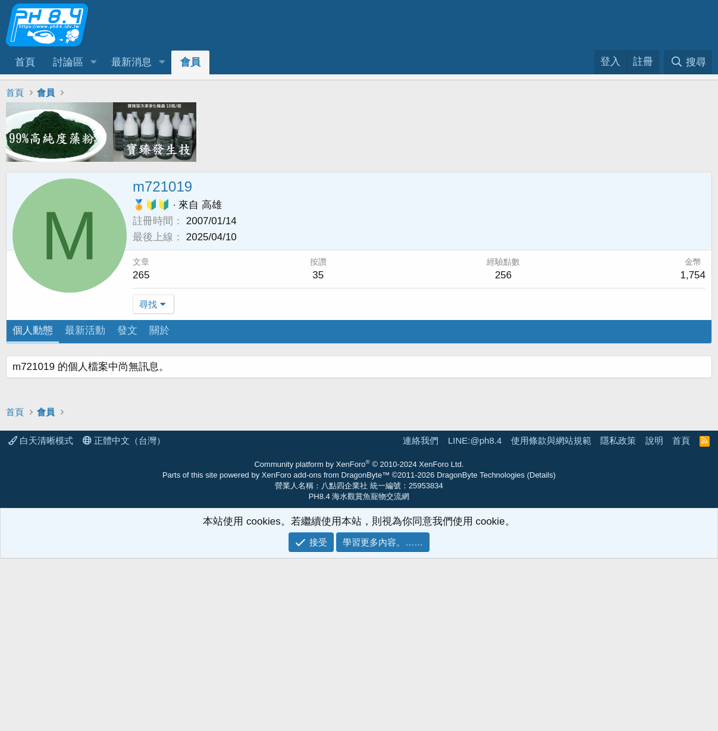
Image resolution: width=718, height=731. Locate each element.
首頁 (25, 62)
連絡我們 (420, 613)
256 (503, 275)
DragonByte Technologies (481, 647)
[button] (93, 62)
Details (541, 647)
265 (141, 275)
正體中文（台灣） (124, 613)
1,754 (693, 275)
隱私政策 (618, 613)
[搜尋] (688, 62)
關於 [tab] (159, 330)
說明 (654, 613)
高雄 (212, 205)
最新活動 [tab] (85, 330)
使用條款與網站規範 (551, 613)
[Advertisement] (359, 439)
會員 (190, 62)
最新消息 (131, 62)
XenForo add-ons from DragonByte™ (326, 647)
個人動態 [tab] (32, 330)
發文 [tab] (127, 330)
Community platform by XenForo (358, 636)
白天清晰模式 (40, 613)
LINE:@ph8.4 (474, 613)
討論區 (68, 62)
